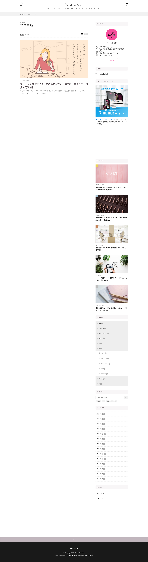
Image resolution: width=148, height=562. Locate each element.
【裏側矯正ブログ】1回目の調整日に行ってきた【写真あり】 (111, 249)
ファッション (105, 364)
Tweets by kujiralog (102, 74)
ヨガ (103, 369)
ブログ (67, 9)
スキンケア (105, 358)
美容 (108, 401)
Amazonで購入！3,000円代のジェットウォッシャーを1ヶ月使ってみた (111, 279)
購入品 (78, 9)
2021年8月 (100, 424)
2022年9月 (100, 419)
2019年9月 (100, 464)
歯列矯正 (104, 374)
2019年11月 (101, 454)
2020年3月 (100, 449)
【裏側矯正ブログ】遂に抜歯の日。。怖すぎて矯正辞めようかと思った (111, 219)
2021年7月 (100, 429)
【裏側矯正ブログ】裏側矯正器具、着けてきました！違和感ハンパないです (111, 188)
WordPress (88, 555)
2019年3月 (100, 479)
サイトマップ (100, 498)
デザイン (60, 9)
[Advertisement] (112, 142)
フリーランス (51, 9)
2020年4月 (100, 444)
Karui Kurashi (79, 553)
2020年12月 (101, 434)
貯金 (103, 401)
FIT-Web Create (71, 555)
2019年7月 (100, 474)
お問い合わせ (100, 493)
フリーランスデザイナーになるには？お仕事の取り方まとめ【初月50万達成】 (54, 86)
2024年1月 (100, 414)
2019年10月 (101, 459)
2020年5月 (100, 439)
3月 (35, 14)
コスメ (103, 353)
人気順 (27, 34)
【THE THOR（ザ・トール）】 (105, 120)
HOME (23, 14)
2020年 (30, 14)
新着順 (22, 34)
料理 (112, 401)
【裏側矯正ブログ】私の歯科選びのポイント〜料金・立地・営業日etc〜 (111, 309)
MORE (112, 60)
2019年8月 (100, 469)
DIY (72, 9)
